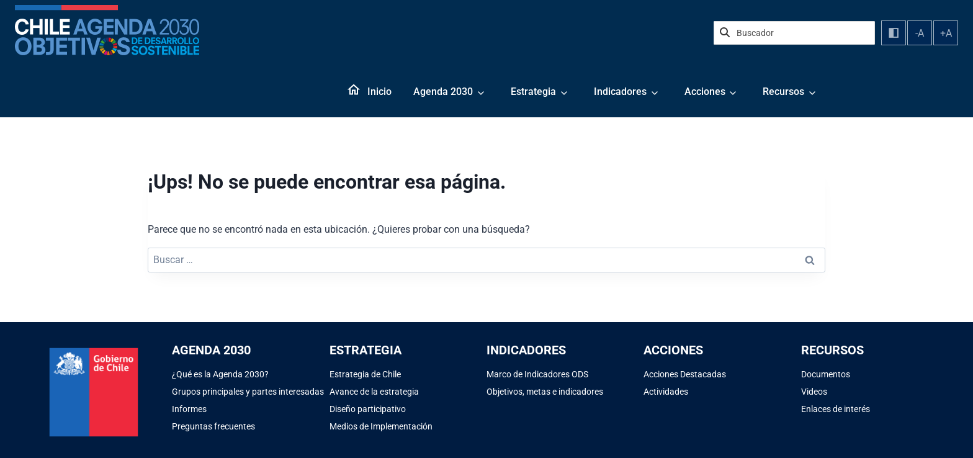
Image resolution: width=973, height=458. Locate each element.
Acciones (704, 91)
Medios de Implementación (381, 426)
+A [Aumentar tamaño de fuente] (946, 33)
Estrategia (533, 91)
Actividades (665, 392)
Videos (814, 392)
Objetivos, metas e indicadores (544, 392)
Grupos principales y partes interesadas (248, 392)
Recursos (783, 91)
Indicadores (620, 91)
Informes (189, 409)
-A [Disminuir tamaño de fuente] (919, 33)
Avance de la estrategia (374, 392)
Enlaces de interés (835, 409)
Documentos (825, 374)
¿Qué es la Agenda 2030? (220, 374)
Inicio (379, 91)
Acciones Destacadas (684, 374)
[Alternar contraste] (893, 32)
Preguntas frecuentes (213, 426)
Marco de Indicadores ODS (537, 374)
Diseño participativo (368, 409)
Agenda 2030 (443, 91)
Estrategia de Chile (365, 374)
